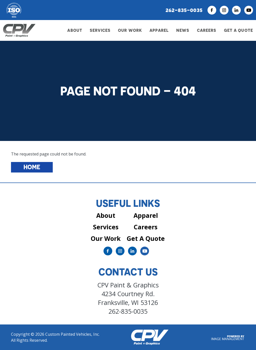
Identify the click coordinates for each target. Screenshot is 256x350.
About (105, 215)
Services (105, 227)
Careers (206, 30)
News (183, 30)
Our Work (130, 30)
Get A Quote (146, 238)
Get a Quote (238, 30)
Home (32, 167)
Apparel (159, 30)
